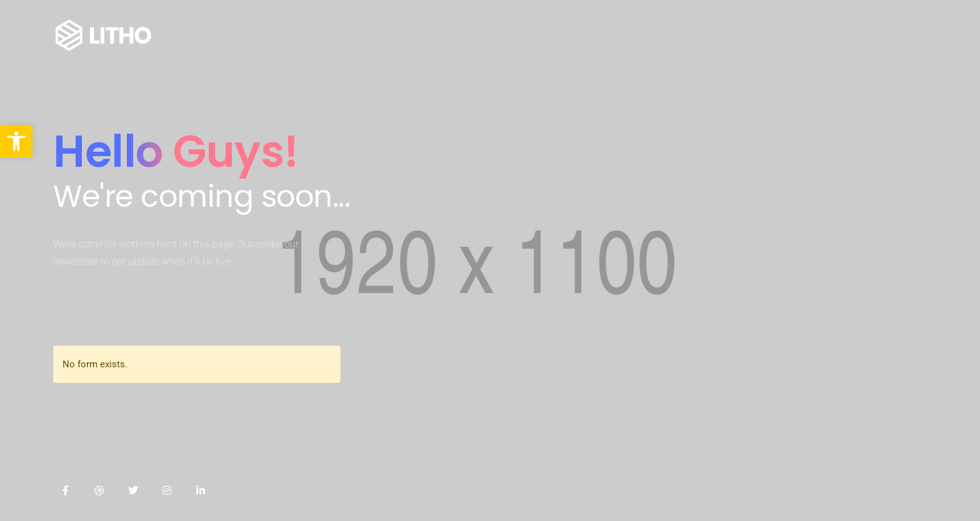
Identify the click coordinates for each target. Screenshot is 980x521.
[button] (16, 141)
